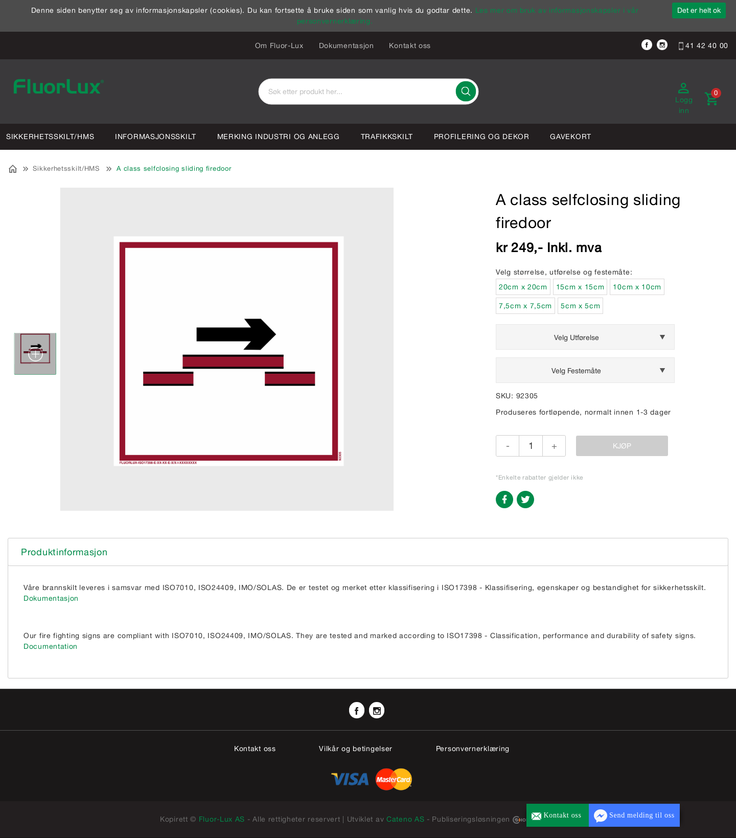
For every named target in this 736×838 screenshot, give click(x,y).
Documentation (51, 646)
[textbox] (368, 92)
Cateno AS (405, 819)
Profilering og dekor (482, 136)
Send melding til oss (634, 816)
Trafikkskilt (387, 136)
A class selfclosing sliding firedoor (174, 168)
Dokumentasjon (346, 45)
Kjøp (622, 446)
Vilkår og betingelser (356, 748)
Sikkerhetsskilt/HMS (50, 136)
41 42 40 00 (703, 45)
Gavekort (570, 136)
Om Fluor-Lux (279, 45)
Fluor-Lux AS (221, 819)
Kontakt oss (410, 45)
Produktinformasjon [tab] (64, 552)
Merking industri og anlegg (278, 136)
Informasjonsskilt (155, 136)
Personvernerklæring (473, 748)
